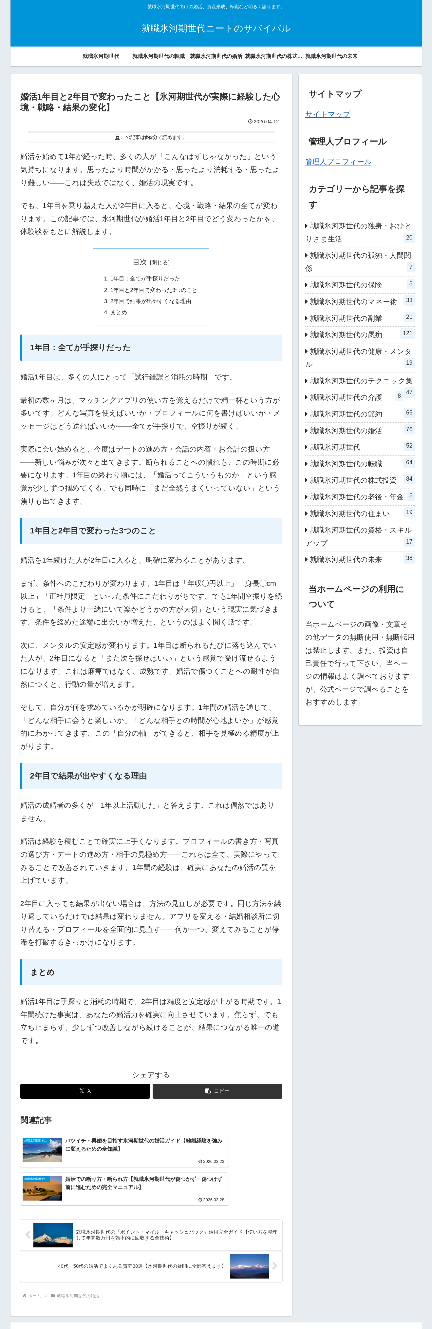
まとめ (113, 318)
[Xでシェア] (85, 1098)
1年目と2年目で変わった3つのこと (154, 293)
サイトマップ (327, 114)
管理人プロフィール (338, 162)
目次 (140, 262)
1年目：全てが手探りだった (144, 279)
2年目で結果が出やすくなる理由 (150, 306)
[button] (217, 1098)
